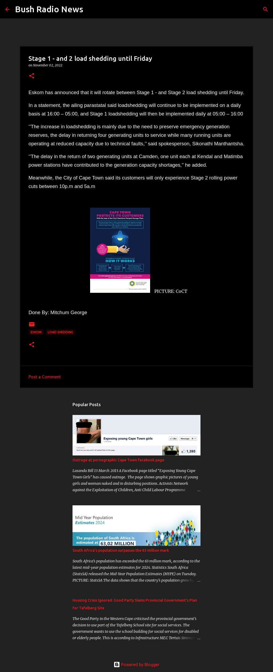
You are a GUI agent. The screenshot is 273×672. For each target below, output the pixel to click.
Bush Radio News (49, 9)
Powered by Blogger (136, 664)
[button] (32, 76)
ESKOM (36, 332)
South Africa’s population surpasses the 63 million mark (121, 550)
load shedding (60, 332)
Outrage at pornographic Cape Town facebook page (118, 460)
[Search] (90, 9)
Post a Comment (45, 376)
